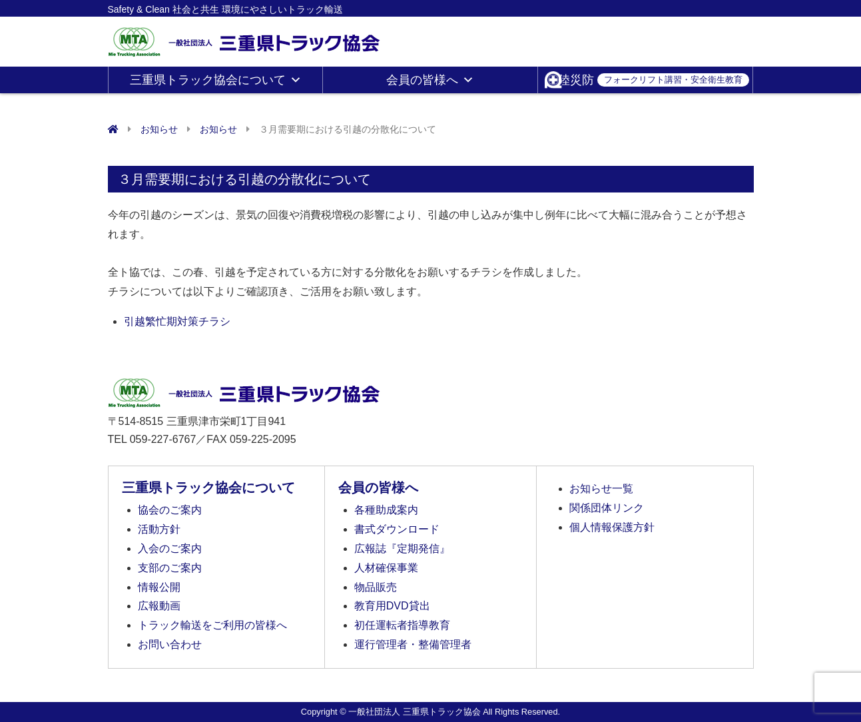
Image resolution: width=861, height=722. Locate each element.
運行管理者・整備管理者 (412, 644)
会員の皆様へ (430, 80)
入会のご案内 (170, 548)
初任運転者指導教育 (402, 625)
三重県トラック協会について (216, 80)
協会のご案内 (170, 510)
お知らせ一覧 (601, 488)
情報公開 (159, 587)
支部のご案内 (170, 567)
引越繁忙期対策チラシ (177, 321)
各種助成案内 (386, 510)
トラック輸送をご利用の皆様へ (212, 625)
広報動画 (159, 605)
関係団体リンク (606, 508)
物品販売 (375, 587)
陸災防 (653, 80)
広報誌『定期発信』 (402, 548)
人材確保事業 (386, 567)
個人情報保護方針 (612, 527)
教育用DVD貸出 (392, 605)
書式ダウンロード (396, 529)
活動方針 (159, 529)
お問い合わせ (170, 644)
